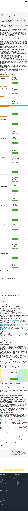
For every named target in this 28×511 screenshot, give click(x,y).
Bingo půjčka (1, 499)
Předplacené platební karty (3, 486)
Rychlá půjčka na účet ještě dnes (17, 477)
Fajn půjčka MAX (2, 488)
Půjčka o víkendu (16, 479)
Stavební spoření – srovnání (3, 483)
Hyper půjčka (1, 504)
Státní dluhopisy (2, 482)
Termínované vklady (2, 485)
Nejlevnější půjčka (16, 481)
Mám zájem (15, 83)
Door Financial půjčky (2, 497)
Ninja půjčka (1, 498)
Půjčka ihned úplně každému (17, 483)
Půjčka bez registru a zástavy (17, 489)
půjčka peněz (18, 285)
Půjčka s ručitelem (3, 280)
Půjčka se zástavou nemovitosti (5, 324)
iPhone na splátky (2, 487)
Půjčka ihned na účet (16, 486)
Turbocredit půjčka (2, 500)
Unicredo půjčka (2, 502)
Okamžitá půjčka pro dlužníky (17, 485)
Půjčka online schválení (16, 478)
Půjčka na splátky (16, 484)
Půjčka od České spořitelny (3, 479)
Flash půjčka (1, 501)
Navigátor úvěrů (20, 496)
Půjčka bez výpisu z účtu (16, 482)
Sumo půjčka (1, 503)
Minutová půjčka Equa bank (3, 478)
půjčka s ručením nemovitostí (15, 320)
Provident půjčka (16, 488)
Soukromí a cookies (5, 508)
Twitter (12, 455)
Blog (12, 456)
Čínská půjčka (1, 489)
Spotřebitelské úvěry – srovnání (3, 477)
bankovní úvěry (2, 334)
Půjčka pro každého (16, 480)
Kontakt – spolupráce (10, 508)
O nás (1, 508)
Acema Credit (1, 505)
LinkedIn (19, 455)
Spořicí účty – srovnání (2, 484)
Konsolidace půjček (2, 480)
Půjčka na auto (2, 481)
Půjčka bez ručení (3, 414)
